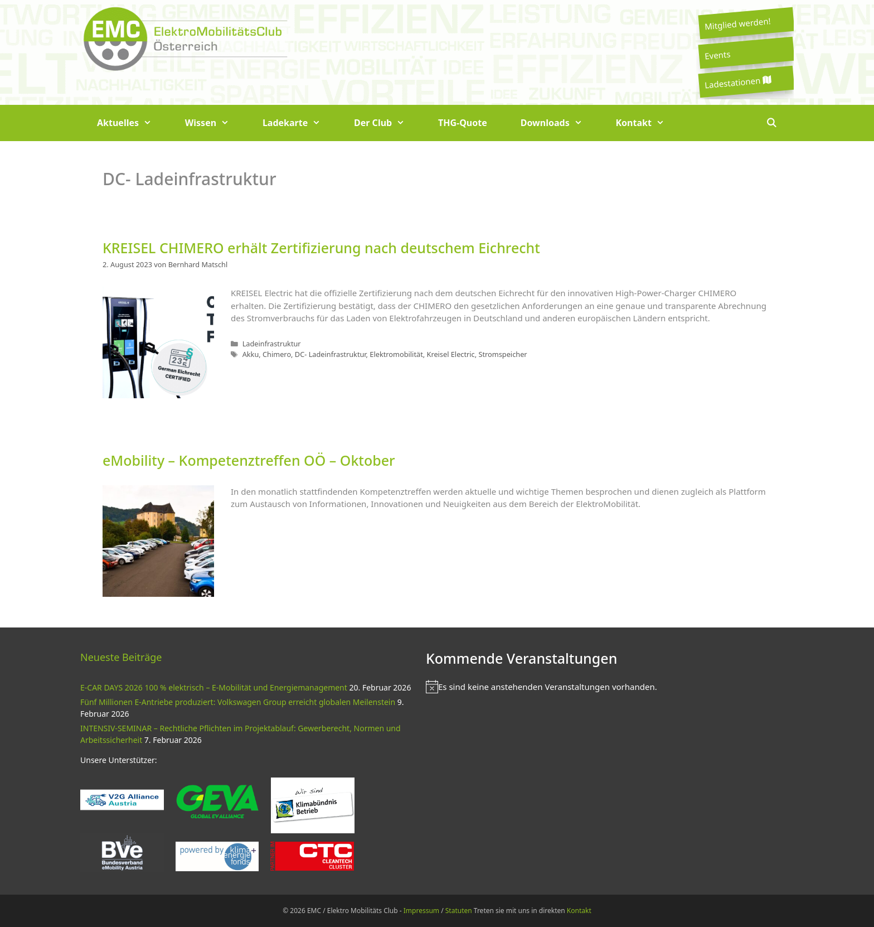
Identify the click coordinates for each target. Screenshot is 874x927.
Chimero (277, 354)
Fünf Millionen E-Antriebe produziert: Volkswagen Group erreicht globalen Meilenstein (237, 702)
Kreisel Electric (450, 354)
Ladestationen (737, 82)
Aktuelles (132, 123)
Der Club (387, 123)
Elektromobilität (396, 354)
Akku (250, 354)
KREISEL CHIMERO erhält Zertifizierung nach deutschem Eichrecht (321, 247)
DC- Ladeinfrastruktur (330, 354)
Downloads (560, 123)
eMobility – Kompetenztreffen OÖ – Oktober (249, 460)
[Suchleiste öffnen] (771, 123)
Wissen (215, 123)
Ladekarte (300, 123)
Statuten (458, 910)
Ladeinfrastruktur (271, 344)
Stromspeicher (502, 354)
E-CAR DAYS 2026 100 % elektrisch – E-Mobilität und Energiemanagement (213, 687)
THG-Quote (462, 123)
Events (717, 54)
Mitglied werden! (737, 23)
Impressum (421, 910)
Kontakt (648, 123)
